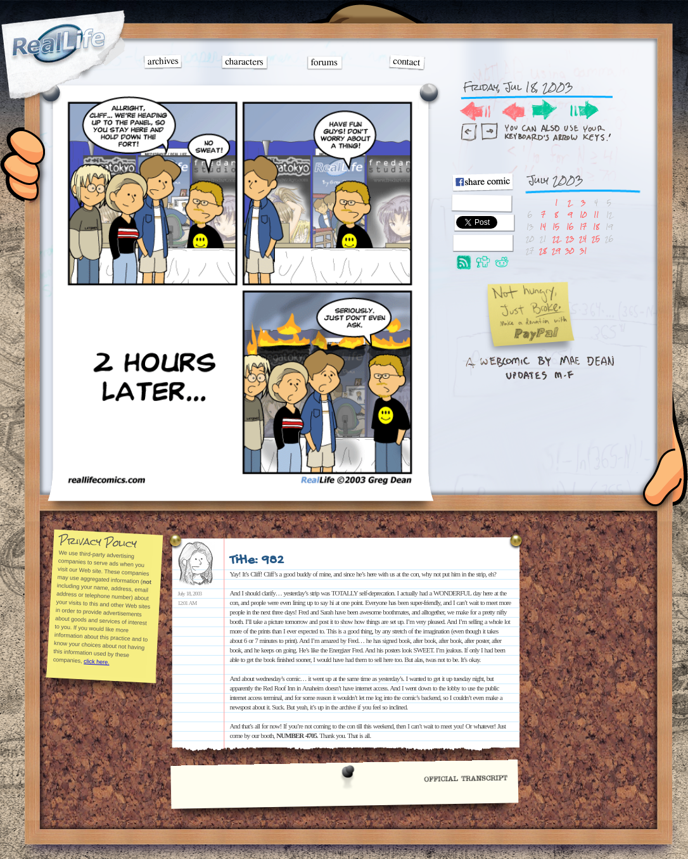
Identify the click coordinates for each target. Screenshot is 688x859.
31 (583, 251)
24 (583, 238)
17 (583, 226)
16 (569, 226)
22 (556, 238)
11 (596, 214)
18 (596, 226)
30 (569, 251)
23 (570, 238)
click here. (96, 661)
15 (555, 226)
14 (543, 226)
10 (583, 214)
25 (596, 238)
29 (556, 251)
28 (543, 251)
